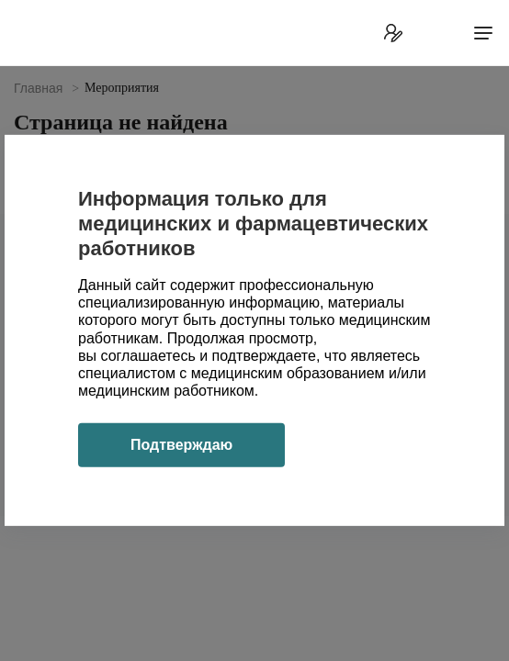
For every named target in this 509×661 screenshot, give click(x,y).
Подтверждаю (181, 445)
